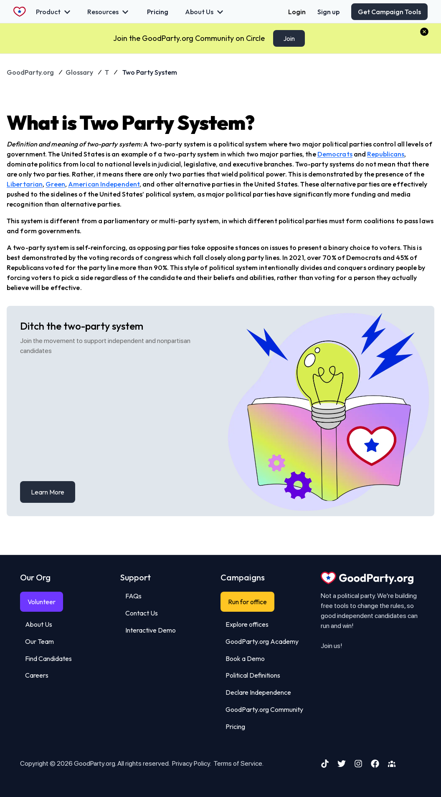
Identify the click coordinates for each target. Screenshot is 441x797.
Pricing (235, 726)
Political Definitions (253, 675)
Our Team (39, 641)
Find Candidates (48, 658)
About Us (38, 624)
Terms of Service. (238, 763)
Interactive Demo (150, 630)
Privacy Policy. (191, 763)
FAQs (133, 596)
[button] (424, 32)
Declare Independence (258, 692)
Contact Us (141, 613)
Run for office (247, 602)
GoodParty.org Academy (262, 641)
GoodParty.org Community (264, 709)
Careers (36, 675)
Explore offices (247, 624)
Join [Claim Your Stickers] (289, 38)
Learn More (47, 492)
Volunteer (42, 602)
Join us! (331, 646)
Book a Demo (245, 658)
